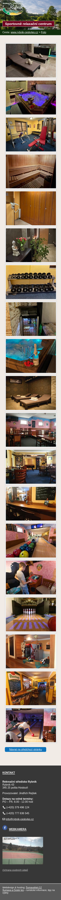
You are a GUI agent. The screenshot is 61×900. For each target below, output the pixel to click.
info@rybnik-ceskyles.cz (20, 819)
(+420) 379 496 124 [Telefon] (17, 807)
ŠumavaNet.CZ (34, 887)
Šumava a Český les (13, 890)
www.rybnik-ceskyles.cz (24, 32)
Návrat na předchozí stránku (25, 749)
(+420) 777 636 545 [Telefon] (17, 813)
